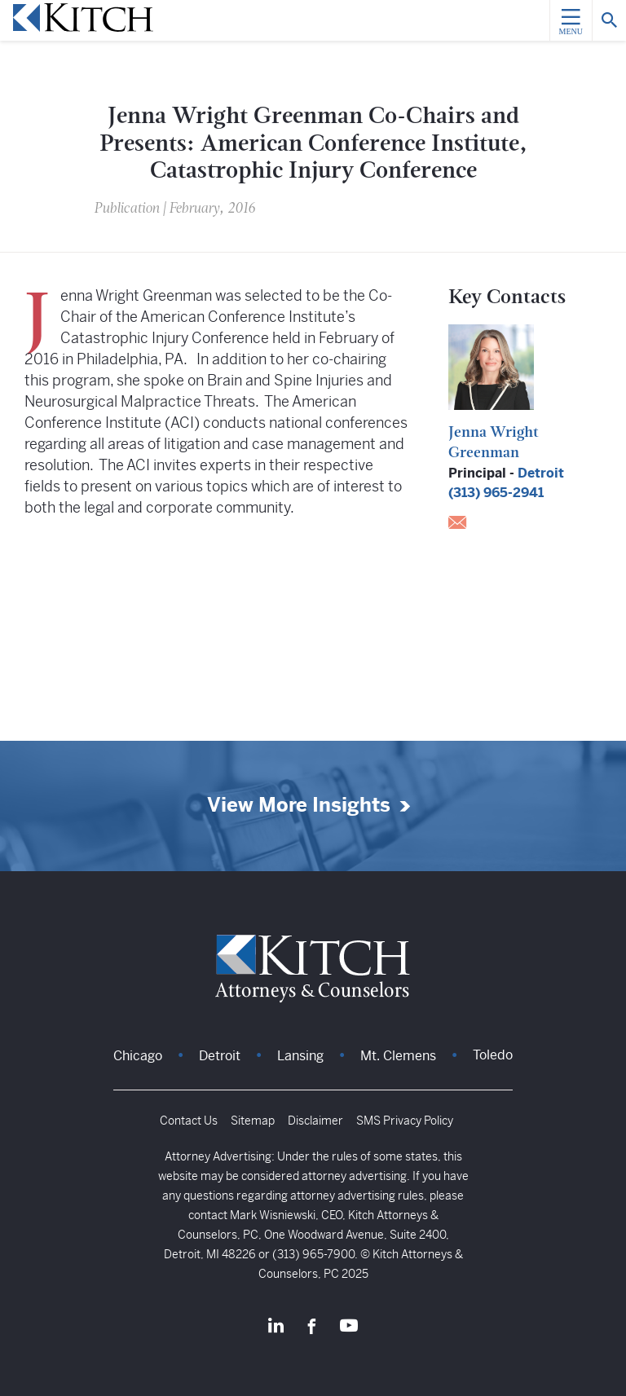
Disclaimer (315, 1120)
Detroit (541, 473)
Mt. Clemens (398, 1055)
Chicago (137, 1055)
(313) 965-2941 (496, 492)
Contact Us (189, 1120)
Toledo (493, 1055)
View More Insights (298, 805)
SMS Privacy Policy (404, 1120)
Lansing (300, 1055)
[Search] (609, 20)
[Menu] (570, 20)
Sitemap (253, 1120)
